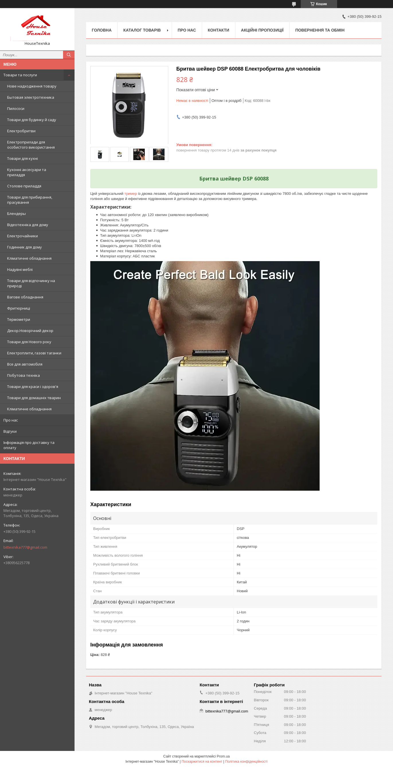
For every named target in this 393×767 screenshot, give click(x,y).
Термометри (18, 319)
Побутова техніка (23, 375)
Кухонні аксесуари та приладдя (26, 172)
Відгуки (10, 431)
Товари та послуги (20, 74)
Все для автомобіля (24, 364)
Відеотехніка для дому (27, 224)
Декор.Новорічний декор (30, 330)
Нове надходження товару (31, 86)
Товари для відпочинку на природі (31, 283)
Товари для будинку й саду (31, 119)
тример (130, 193)
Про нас (10, 420)
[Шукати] (69, 55)
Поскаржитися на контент (201, 762)
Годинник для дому (24, 247)
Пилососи (15, 108)
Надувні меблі (20, 269)
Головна (102, 30)
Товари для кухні (22, 158)
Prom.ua (223, 756)
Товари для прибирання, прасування (29, 200)
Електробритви (21, 130)
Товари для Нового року (29, 341)
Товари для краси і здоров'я (32, 386)
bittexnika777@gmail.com (25, 547)
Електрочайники (22, 235)
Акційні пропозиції (262, 30)
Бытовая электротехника (30, 97)
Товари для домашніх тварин (34, 397)
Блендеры (16, 213)
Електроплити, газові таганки (34, 353)
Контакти (218, 30)
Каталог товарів (142, 30)
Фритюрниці (18, 308)
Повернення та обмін (320, 30)
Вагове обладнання (25, 297)
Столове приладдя (24, 186)
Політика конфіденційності (246, 762)
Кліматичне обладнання (29, 258)
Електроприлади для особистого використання (31, 144)
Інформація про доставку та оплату (28, 445)
